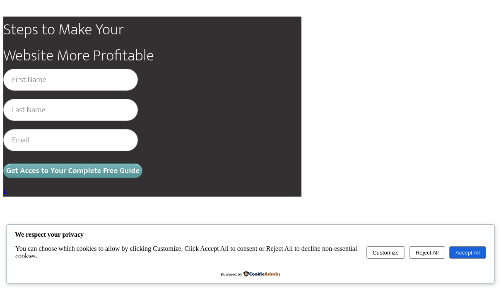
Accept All (467, 253)
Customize (386, 253)
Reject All (427, 253)
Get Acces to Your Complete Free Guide (73, 170)
